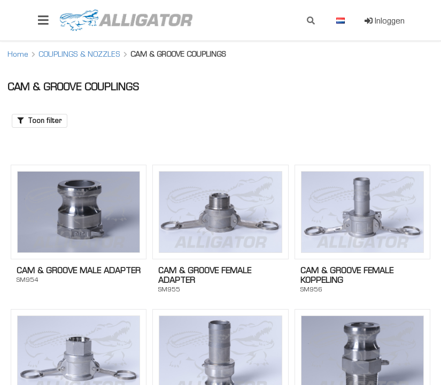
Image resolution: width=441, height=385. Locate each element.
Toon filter (39, 121)
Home (17, 54)
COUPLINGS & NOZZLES (79, 54)
